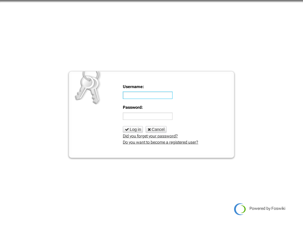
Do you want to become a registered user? (160, 142)
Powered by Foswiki (259, 209)
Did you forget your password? (150, 136)
